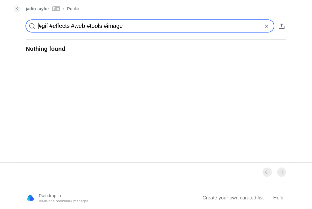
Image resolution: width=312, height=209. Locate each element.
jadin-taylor (43, 8)
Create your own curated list (233, 198)
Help (278, 198)
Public (73, 8)
